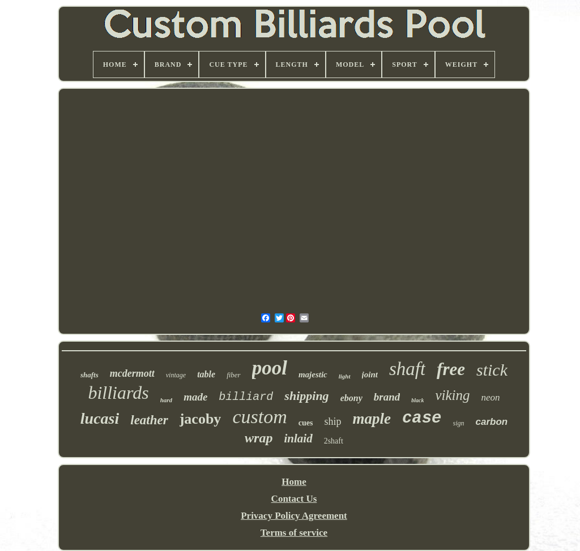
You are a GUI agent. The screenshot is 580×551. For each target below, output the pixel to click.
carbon (492, 421)
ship (332, 421)
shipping (306, 396)
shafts (89, 375)
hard (166, 400)
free (451, 369)
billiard (246, 396)
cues (305, 423)
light (345, 376)
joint (370, 374)
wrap (258, 438)
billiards (118, 392)
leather (149, 420)
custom (259, 416)
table (206, 374)
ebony (351, 398)
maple (371, 418)
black (417, 400)
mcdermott (132, 373)
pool (269, 368)
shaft (407, 369)
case (422, 418)
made (195, 397)
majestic (312, 374)
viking (452, 395)
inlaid (298, 438)
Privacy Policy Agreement (294, 515)
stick (492, 369)
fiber (234, 375)
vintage (176, 375)
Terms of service (294, 532)
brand (387, 397)
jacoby (200, 419)
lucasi (99, 418)
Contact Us (294, 498)
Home (294, 481)
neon (490, 397)
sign (458, 423)
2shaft (333, 441)
